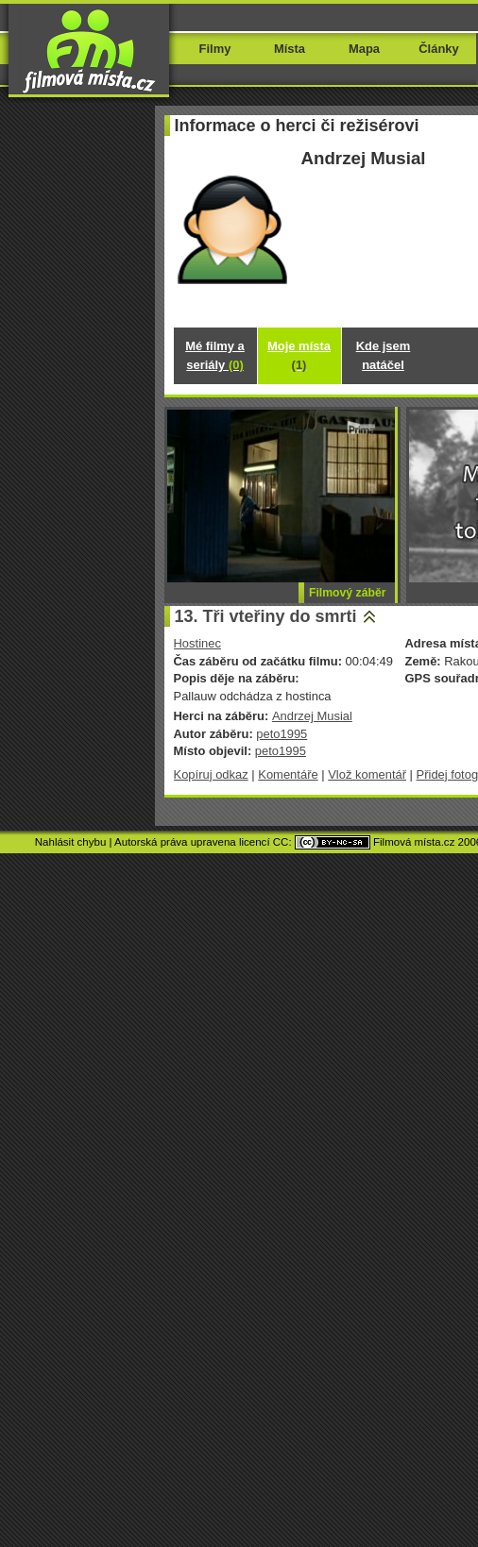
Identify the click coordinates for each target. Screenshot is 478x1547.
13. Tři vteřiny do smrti (266, 616)
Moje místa (299, 355)
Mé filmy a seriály (215, 355)
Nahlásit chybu (71, 842)
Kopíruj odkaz (211, 774)
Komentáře (287, 774)
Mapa (364, 49)
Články (438, 49)
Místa (289, 49)
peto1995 (281, 734)
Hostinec (197, 643)
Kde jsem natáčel (383, 355)
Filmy (215, 49)
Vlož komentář (367, 774)
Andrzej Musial (312, 716)
